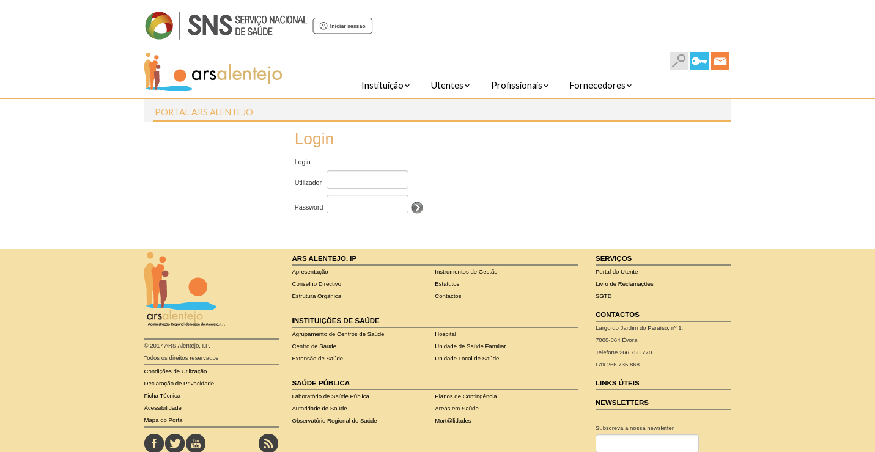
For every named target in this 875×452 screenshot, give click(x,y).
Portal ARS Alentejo (204, 112)
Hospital (445, 333)
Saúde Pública (321, 383)
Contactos (448, 296)
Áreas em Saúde (456, 408)
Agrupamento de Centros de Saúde (338, 333)
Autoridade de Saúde (319, 408)
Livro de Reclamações (625, 283)
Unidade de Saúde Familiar (470, 346)
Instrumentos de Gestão (466, 271)
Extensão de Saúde (317, 358)
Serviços (614, 258)
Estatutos (447, 283)
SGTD (604, 296)
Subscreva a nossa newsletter (635, 428)
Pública (330, 396)
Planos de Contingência (466, 396)
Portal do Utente (617, 271)
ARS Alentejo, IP (324, 258)
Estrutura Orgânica (316, 296)
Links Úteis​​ (618, 383)
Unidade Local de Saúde (467, 358)
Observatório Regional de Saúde (334, 420)
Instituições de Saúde (335, 320)
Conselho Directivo (316, 283)
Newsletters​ (622, 402)
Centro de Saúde (314, 346)
